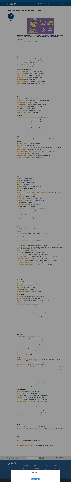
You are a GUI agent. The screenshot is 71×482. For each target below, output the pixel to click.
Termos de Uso (40, 474)
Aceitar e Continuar (35, 479)
